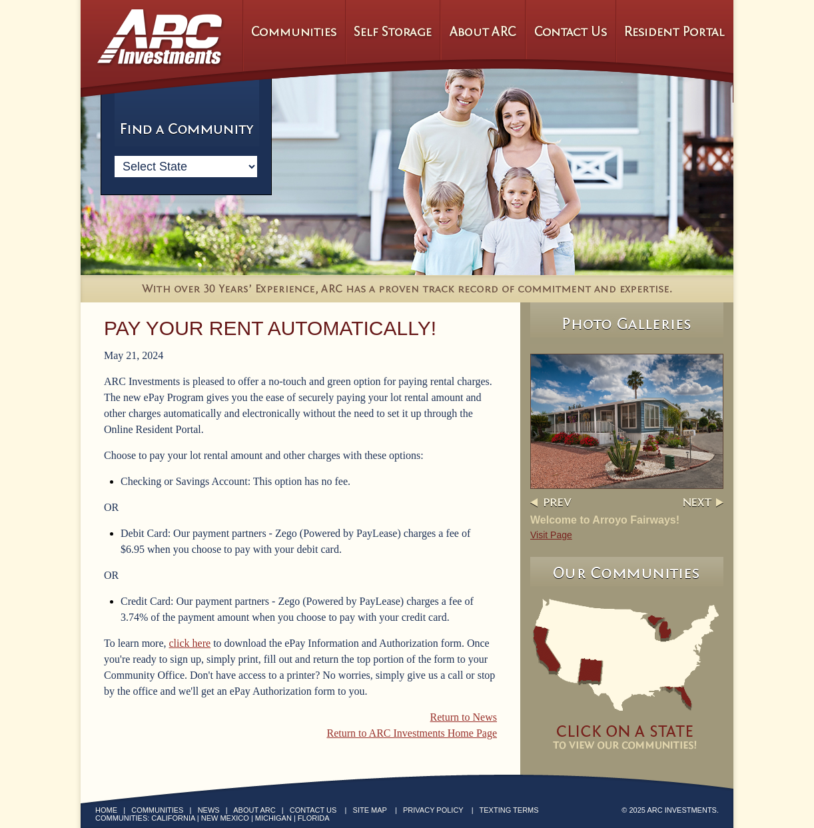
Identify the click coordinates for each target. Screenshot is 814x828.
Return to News (463, 717)
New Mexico (225, 818)
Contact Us (313, 810)
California (173, 818)
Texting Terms (509, 810)
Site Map (370, 810)
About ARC (254, 810)
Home (106, 810)
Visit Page (551, 535)
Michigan (273, 818)
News (209, 810)
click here (190, 643)
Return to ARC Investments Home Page (411, 733)
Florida (314, 818)
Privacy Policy (433, 810)
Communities (157, 810)
